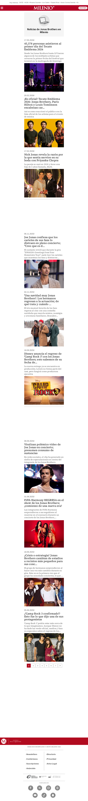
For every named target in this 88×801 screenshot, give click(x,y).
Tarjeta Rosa (55, 2)
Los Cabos (45, 2)
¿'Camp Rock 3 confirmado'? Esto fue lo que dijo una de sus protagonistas (43, 616)
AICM (26, 2)
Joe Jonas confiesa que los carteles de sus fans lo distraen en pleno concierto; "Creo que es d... (42, 241)
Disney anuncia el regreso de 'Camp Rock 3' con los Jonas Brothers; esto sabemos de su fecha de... (43, 358)
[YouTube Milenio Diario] (35, 795)
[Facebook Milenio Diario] (30, 787)
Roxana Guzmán (35, 2)
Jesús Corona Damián (68, 2)
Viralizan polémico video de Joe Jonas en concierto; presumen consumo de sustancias (42, 449)
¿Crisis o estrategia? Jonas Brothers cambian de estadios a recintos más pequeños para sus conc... (43, 559)
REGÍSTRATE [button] (83, 8)
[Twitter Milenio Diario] (39, 787)
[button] (2, 9)
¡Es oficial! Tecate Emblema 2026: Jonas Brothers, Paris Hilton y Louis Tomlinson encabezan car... (42, 103)
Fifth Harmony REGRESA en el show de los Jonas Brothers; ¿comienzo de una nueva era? (44, 503)
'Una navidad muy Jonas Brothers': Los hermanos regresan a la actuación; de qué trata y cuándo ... (41, 300)
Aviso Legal (52, 764)
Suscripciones (32, 764)
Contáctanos (32, 759)
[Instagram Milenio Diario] (48, 787)
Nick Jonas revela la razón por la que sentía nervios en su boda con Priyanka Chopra (43, 157)
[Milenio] (44, 8)
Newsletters (31, 754)
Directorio (51, 754)
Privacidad (51, 759)
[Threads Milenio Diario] (57, 787)
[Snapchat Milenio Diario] (53, 795)
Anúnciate (30, 768)
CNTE (21, 2)
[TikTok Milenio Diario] (44, 795)
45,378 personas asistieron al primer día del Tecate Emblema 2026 (42, 46)
